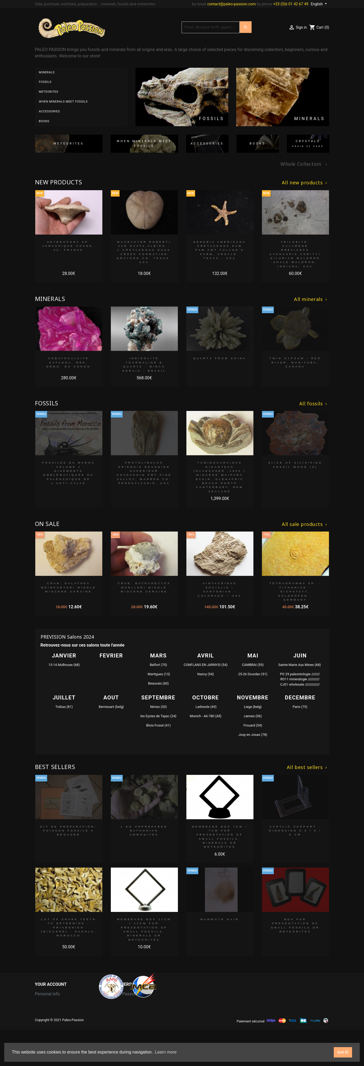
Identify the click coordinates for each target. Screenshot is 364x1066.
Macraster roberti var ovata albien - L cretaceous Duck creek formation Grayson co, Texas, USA (144, 252)
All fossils (313, 404)
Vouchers (44, 1027)
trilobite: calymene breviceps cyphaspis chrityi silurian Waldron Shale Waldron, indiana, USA (295, 254)
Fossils (45, 82)
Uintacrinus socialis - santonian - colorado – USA (220, 589)
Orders (41, 1002)
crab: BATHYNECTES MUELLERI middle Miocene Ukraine (144, 587)
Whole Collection (304, 164)
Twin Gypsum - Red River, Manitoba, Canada (295, 362)
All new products (305, 183)
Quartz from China (220, 358)
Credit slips (45, 1010)
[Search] (211, 27)
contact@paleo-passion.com (231, 4)
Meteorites (48, 92)
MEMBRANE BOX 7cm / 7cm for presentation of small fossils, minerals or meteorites (220, 836)
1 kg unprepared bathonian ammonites (144, 830)
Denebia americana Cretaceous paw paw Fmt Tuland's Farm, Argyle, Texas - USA (220, 250)
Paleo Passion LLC (128, 993)
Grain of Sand (123, 1002)
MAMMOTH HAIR (219, 919)
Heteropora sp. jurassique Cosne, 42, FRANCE (68, 246)
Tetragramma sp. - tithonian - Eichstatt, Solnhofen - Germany (295, 591)
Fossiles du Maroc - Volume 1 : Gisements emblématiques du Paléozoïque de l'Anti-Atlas (68, 473)
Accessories (49, 111)
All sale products (305, 524)
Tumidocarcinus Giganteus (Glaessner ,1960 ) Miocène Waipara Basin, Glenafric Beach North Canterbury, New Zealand (220, 477)
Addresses (45, 1019)
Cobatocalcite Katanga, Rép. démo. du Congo (68, 362)
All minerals (311, 299)
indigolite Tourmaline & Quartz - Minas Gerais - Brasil (144, 364)
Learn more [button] (166, 1052)
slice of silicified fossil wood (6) (295, 464)
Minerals (47, 72)
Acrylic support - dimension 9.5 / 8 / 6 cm (295, 830)
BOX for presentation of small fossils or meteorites (295, 925)
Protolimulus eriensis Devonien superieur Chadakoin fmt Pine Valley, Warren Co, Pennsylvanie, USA (144, 473)
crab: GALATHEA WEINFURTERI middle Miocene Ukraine (68, 587)
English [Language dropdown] (317, 4)
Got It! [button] (342, 1052)
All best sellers (307, 767)
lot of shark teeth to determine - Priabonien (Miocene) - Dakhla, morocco (69, 927)
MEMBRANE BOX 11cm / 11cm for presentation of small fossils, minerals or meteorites (144, 929)
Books (44, 121)
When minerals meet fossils (63, 101)
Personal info (47, 993)
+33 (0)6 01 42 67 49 (290, 4)
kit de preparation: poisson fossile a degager (69, 830)
